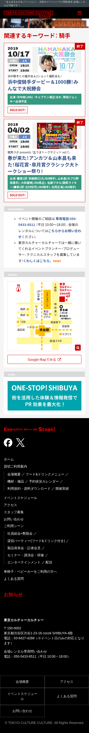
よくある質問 (14, 579)
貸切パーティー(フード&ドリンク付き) (36, 541)
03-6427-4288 (24, 638)
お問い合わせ (14, 519)
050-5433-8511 (25, 656)
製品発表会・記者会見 (24, 548)
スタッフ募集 (14, 512)
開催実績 (62, 488)
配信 (49, 562)
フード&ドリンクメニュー (45, 474)
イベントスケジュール (20, 498)
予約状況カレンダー (44, 481)
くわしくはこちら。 (37, 260)
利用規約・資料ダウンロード (29, 488)
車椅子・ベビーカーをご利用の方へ (30, 571)
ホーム (9, 459)
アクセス (10, 505)
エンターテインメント (24, 562)
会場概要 (14, 474)
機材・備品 (15, 481)
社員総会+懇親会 (20, 533)
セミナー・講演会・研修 (25, 555)
